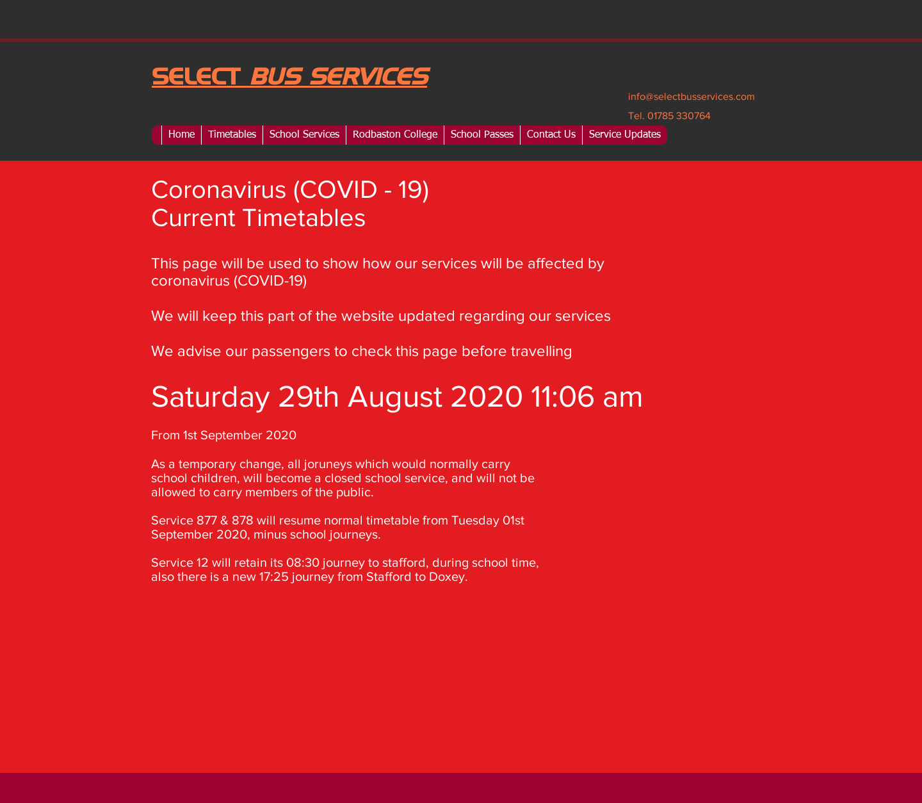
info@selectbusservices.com (691, 96)
